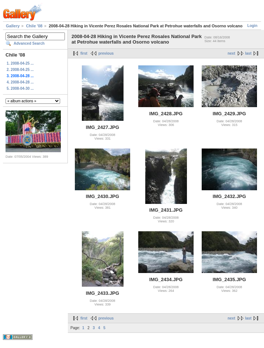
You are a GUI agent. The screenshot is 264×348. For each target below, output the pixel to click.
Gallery (13, 26)
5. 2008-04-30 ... (20, 88)
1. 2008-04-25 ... (20, 63)
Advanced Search (29, 43)
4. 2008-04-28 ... (20, 82)
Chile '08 (34, 26)
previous (106, 53)
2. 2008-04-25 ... (20, 70)
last (248, 53)
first (83, 53)
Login (252, 26)
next (231, 53)
